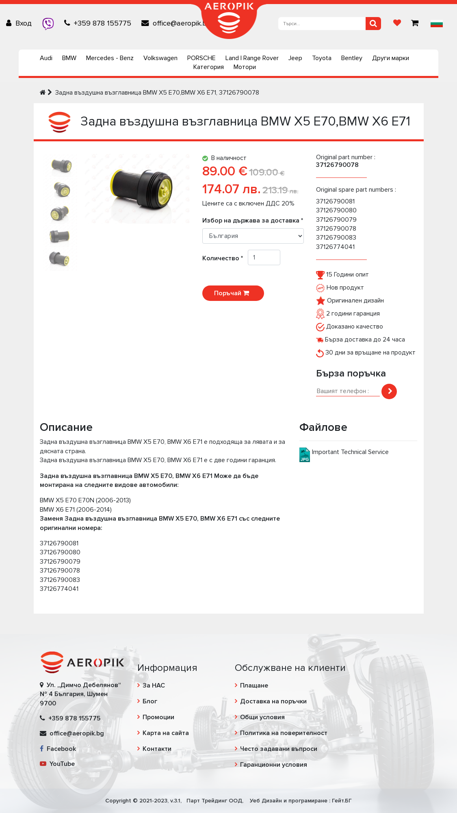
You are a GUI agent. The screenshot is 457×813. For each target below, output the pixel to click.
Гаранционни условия (273, 765)
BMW (69, 58)
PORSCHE (201, 58)
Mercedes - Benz (110, 58)
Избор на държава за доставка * (252, 220)
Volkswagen (160, 58)
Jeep (295, 58)
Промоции (158, 717)
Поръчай (233, 293)
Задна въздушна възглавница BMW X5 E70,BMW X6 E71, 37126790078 (157, 93)
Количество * (225, 258)
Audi (46, 58)
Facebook (58, 749)
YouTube (57, 764)
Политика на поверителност (283, 733)
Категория (208, 67)
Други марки (390, 58)
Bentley (351, 58)
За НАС (154, 685)
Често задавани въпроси (278, 749)
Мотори (245, 67)
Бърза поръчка (351, 373)
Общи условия (262, 717)
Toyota (321, 58)
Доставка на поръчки (273, 701)
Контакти (157, 749)
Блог (150, 701)
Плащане (254, 685)
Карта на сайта (166, 733)
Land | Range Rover (252, 58)
